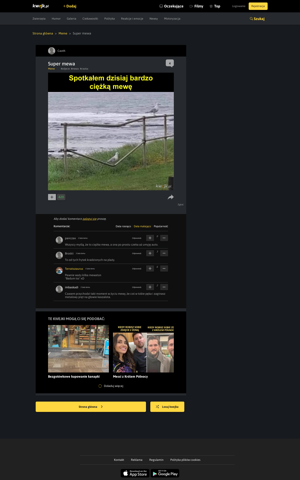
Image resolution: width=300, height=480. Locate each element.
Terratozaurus (74, 268)
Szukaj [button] (259, 19)
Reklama (136, 459)
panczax (70, 238)
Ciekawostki (90, 18)
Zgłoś (181, 204)
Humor (56, 18)
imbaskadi (71, 287)
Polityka (109, 18)
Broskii (69, 253)
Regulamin (156, 459)
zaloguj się (89, 218)
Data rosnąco (123, 226)
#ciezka (84, 68)
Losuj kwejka (169, 407)
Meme (64, 33)
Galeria (71, 18)
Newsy (153, 18)
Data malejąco (142, 226)
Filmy (192, 6)
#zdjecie (65, 68)
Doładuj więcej (111, 386)
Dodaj (73, 6)
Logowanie (235, 6)
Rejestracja (257, 6)
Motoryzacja (172, 18)
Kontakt (119, 459)
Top (211, 6)
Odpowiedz (136, 238)
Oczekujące (167, 6)
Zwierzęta (39, 18)
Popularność (161, 226)
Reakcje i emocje (132, 18)
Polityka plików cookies (185, 459)
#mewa (75, 68)
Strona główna (43, 33)
